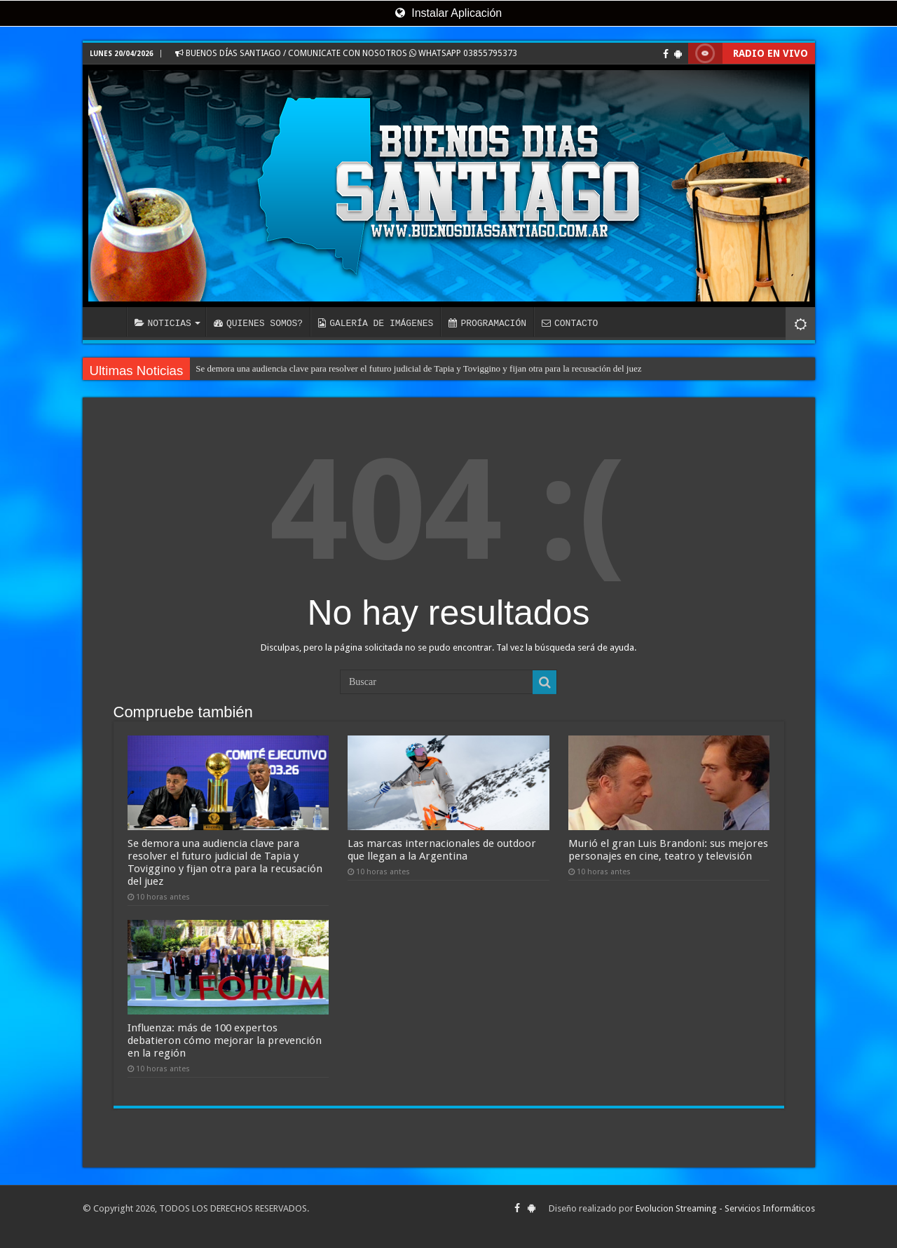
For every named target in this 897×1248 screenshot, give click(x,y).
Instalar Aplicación (448, 13)
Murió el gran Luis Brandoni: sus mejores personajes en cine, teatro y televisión (668, 849)
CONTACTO (570, 323)
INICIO (108, 322)
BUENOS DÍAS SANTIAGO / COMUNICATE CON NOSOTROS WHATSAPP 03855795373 (346, 53)
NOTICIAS (163, 323)
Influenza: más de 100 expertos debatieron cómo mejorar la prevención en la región (225, 1040)
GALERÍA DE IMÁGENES (375, 323)
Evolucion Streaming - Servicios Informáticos (725, 1208)
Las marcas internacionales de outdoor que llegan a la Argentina (442, 849)
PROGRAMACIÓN (487, 323)
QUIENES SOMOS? (258, 323)
